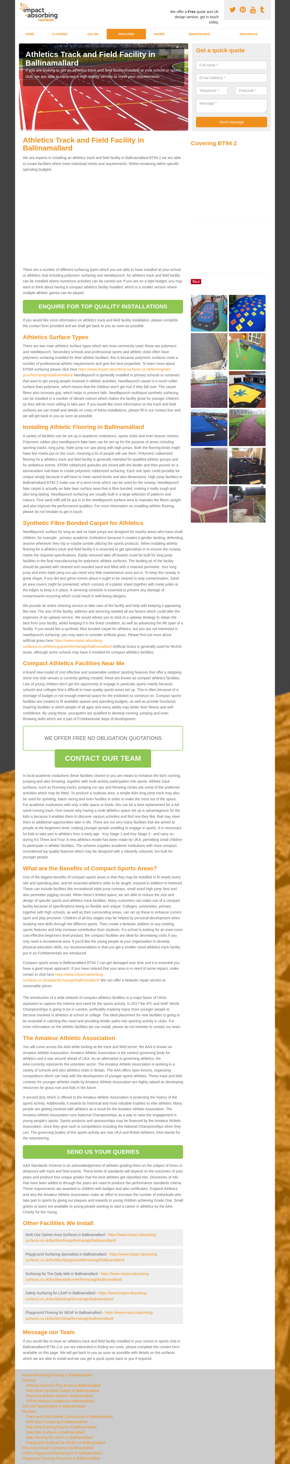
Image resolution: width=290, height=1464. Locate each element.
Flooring (60, 34)
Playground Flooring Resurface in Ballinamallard (61, 1458)
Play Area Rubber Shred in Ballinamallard (59, 1396)
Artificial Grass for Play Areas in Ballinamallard (63, 1385)
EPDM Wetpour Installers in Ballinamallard (60, 1401)
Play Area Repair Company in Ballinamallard (57, 1448)
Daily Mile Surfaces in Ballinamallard (55, 1432)
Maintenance (199, 34)
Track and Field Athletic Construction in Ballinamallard (69, 1417)
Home (29, 34)
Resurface (249, 34)
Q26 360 (92, 34)
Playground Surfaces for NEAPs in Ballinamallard (65, 1443)
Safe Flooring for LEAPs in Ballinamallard (59, 1437)
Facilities (126, 34)
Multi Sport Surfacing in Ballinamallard (56, 1422)
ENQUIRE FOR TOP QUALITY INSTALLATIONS (102, 306)
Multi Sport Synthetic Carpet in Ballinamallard (62, 1391)
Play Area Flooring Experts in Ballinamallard (61, 1427)
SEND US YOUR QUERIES (103, 1152)
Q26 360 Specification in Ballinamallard (53, 1406)
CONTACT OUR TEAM (103, 758)
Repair (159, 34)
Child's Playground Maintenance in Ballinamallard (62, 1453)
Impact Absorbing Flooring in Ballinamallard (57, 1375)
